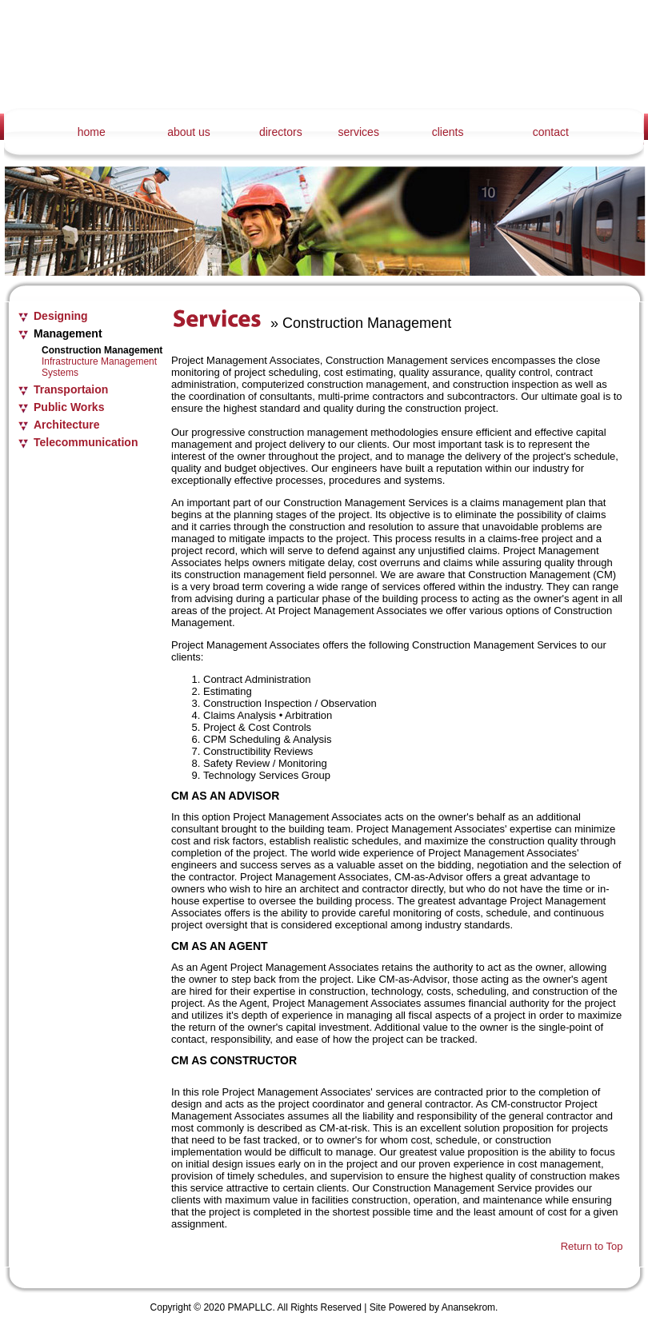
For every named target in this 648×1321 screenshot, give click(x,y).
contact (551, 132)
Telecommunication (86, 442)
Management (68, 333)
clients (448, 132)
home (92, 132)
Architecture (66, 424)
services (358, 132)
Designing (61, 315)
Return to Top (592, 1246)
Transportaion (71, 389)
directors (280, 132)
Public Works (69, 407)
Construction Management (102, 350)
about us (188, 132)
